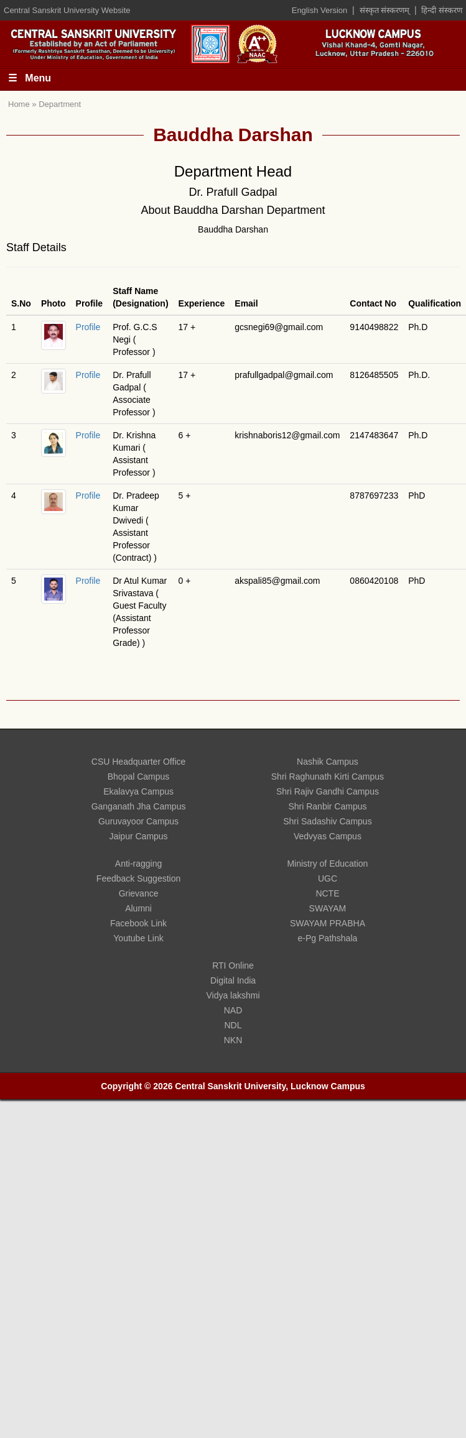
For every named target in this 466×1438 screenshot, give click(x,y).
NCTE (327, 893)
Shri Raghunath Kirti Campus (327, 776)
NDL (232, 1025)
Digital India (233, 980)
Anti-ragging (138, 864)
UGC (327, 878)
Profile (88, 327)
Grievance (139, 893)
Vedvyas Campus (327, 836)
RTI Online (233, 965)
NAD (233, 1010)
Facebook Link (138, 923)
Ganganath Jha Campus (138, 806)
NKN (233, 1040)
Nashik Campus (327, 762)
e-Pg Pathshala (328, 938)
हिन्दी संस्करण (441, 10)
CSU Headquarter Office (138, 762)
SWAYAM (328, 908)
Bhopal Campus (139, 776)
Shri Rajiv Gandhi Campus (327, 791)
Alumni (138, 908)
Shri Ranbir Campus (327, 806)
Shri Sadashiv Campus (327, 821)
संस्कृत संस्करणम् (385, 10)
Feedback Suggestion (138, 878)
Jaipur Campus (138, 836)
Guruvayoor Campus (138, 821)
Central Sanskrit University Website (67, 10)
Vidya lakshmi (232, 995)
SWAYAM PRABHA (327, 923)
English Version (320, 10)
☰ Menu (29, 78)
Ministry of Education (327, 864)
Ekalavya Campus (138, 791)
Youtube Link (138, 938)
